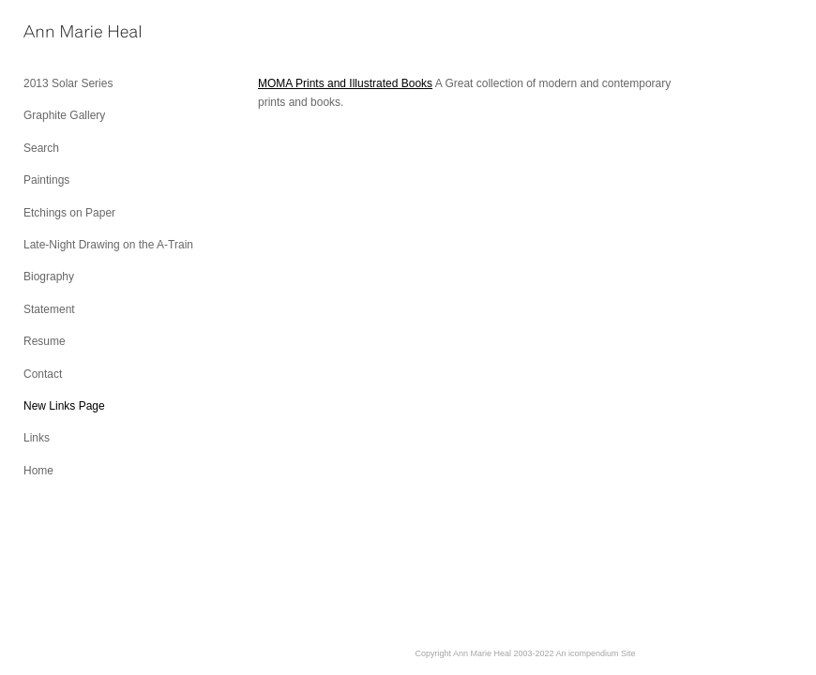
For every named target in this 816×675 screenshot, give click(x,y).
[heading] (70, 32)
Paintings (46, 180)
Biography (48, 276)
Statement (49, 309)
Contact (42, 374)
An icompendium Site (596, 653)
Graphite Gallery (64, 115)
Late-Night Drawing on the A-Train (108, 244)
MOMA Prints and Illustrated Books (345, 83)
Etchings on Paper (69, 212)
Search (41, 148)
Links (36, 437)
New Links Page (64, 405)
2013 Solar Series (68, 83)
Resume (44, 341)
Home (38, 470)
